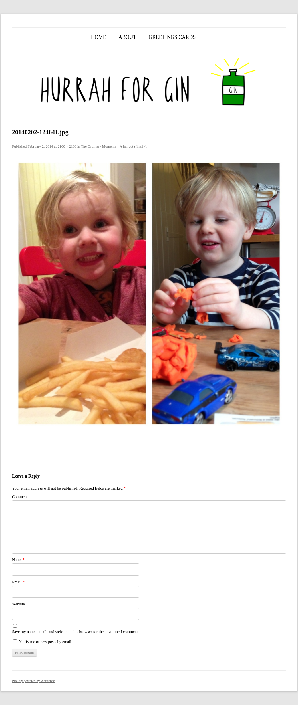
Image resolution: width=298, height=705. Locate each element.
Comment (20, 497)
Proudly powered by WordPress (33, 681)
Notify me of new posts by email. (45, 642)
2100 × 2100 (67, 146)
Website (18, 604)
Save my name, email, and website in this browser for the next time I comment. (75, 632)
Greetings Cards (172, 37)
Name (18, 560)
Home (98, 37)
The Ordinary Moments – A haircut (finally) (113, 146)
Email (18, 582)
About (127, 37)
